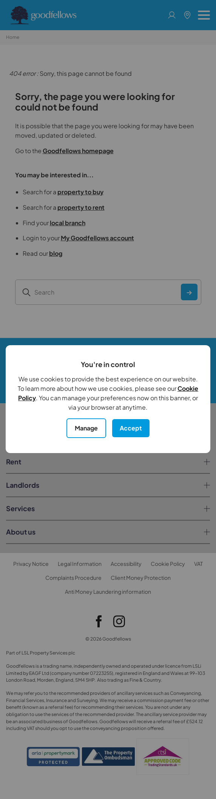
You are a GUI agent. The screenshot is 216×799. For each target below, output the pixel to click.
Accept (131, 428)
